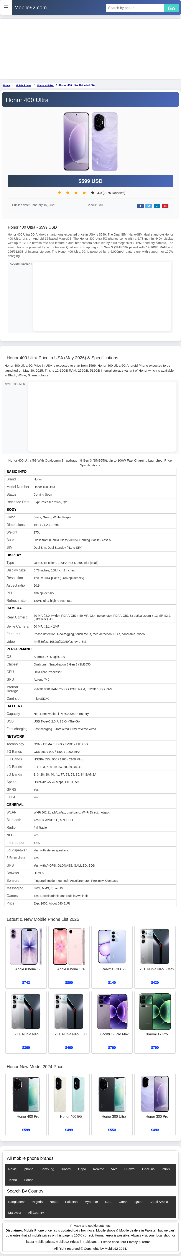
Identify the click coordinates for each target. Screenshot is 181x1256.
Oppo (82, 1169)
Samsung (47, 1169)
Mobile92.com (30, 7)
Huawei (129, 1169)
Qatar (139, 1202)
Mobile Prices (23, 85)
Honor (28, 1180)
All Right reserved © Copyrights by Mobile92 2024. (90, 1248)
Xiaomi (66, 1169)
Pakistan (71, 1202)
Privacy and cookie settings (90, 1225)
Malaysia (14, 1212)
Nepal (54, 1202)
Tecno (12, 1180)
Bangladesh (16, 1202)
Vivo (114, 1169)
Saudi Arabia (159, 1202)
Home (6, 85)
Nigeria (37, 1202)
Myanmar (91, 1202)
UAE (108, 1202)
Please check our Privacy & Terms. (126, 1242)
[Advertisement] (90, 49)
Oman (123, 1202)
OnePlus (148, 1169)
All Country (36, 1212)
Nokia (12, 1169)
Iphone (28, 1169)
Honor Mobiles (45, 85)
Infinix (165, 1169)
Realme (98, 1169)
